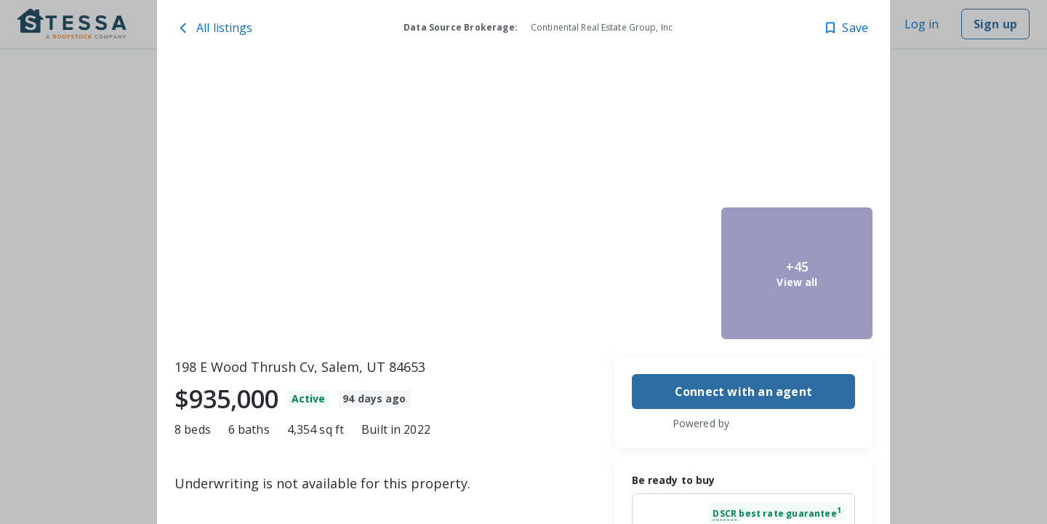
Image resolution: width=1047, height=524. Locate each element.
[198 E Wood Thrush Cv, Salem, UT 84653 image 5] (796, 273)
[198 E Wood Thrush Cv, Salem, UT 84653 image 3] (640, 273)
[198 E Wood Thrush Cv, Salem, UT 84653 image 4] (796, 136)
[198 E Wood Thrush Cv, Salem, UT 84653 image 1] (366, 204)
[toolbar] (523, 204)
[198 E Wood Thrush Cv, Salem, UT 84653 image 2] (640, 136)
